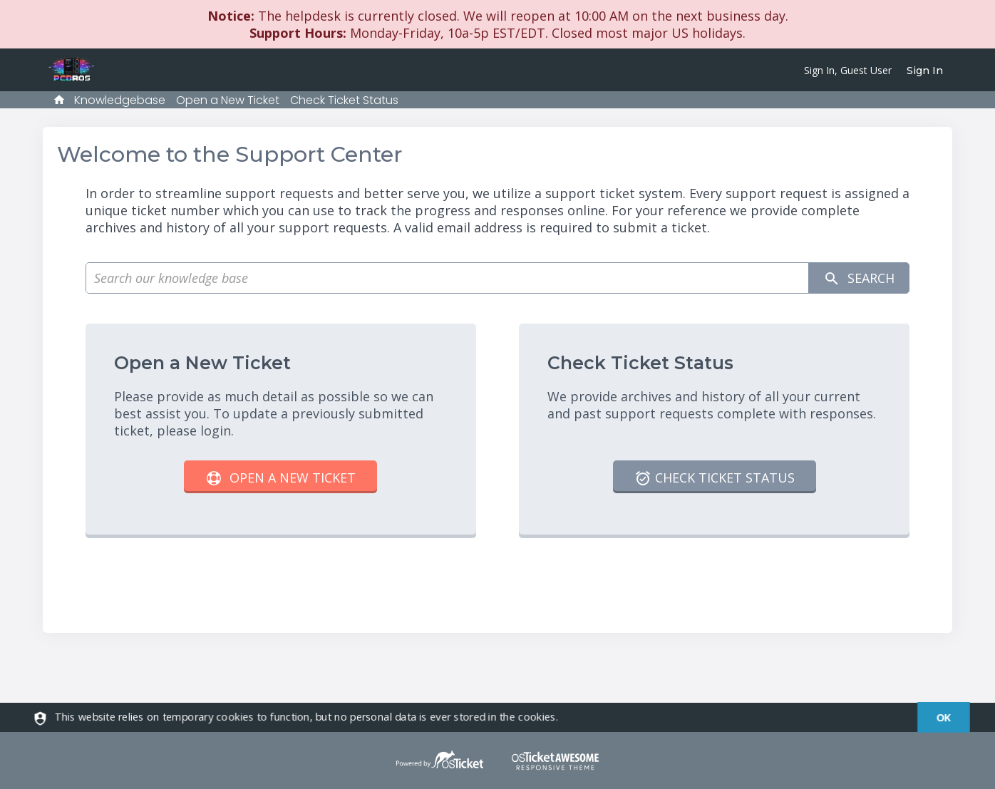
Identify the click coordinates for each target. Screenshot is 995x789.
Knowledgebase (119, 100)
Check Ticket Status (344, 100)
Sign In (925, 70)
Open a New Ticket (227, 100)
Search (859, 278)
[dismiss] (936, 717)
